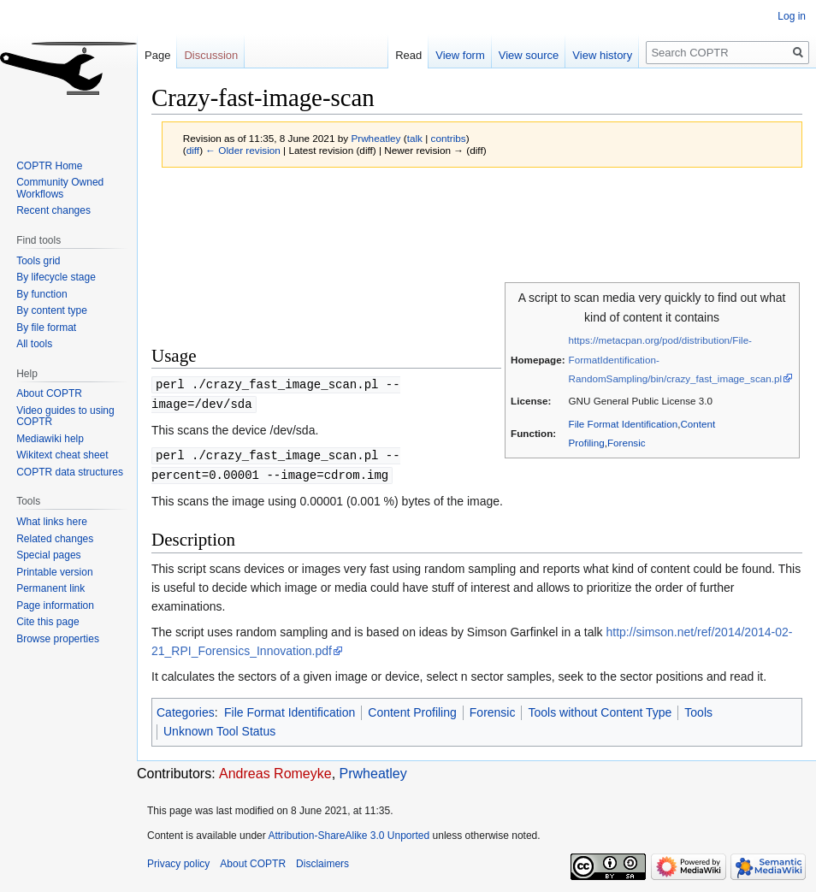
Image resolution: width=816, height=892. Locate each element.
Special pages (48, 555)
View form (460, 55)
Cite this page (47, 622)
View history (602, 55)
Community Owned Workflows (59, 188)
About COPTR (49, 393)
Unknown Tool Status (219, 728)
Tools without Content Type (599, 709)
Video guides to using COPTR (65, 416)
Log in (792, 16)
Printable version (54, 572)
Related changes (54, 539)
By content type (51, 310)
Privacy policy (178, 860)
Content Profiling (412, 709)
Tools (698, 709)
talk (415, 138)
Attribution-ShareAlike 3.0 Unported (348, 832)
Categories (186, 709)
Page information (55, 605)
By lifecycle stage (56, 277)
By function (41, 294)
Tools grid (38, 261)
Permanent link (50, 588)
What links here (51, 522)
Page (157, 55)
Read (408, 55)
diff (192, 150)
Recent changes (53, 210)
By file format (46, 328)
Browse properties (57, 639)
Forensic (626, 442)
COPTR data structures (69, 472)
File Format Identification (623, 423)
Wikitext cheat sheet (62, 455)
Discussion (211, 55)
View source (529, 55)
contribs (448, 138)
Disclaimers (322, 860)
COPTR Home (49, 166)
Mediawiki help (50, 439)
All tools (34, 344)
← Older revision (243, 150)
